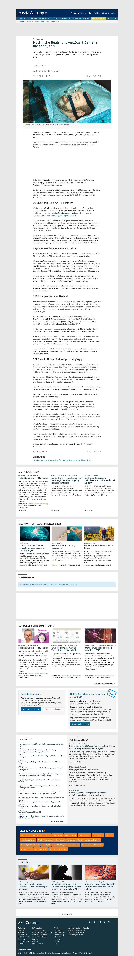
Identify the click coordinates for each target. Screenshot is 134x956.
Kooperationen (75, 18)
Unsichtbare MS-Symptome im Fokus (98, 546)
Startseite (21, 930)
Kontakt (35, 941)
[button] (113, 13)
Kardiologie (60, 840)
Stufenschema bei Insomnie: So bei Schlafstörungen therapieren (41, 798)
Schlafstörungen (61, 460)
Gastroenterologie (45, 840)
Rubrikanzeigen (59, 935)
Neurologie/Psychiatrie (77, 460)
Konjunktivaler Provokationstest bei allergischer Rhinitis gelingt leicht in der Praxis (66, 480)
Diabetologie (98, 835)
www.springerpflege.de (76, 933)
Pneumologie (73, 845)
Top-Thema (57, 835)
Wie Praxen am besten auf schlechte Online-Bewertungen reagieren (33, 887)
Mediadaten (58, 930)
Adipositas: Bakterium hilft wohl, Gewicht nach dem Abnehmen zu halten (100, 887)
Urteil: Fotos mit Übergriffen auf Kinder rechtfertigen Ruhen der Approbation (41, 745)
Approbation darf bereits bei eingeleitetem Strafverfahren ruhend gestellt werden (39, 787)
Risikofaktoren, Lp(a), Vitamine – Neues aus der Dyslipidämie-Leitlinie (40, 807)
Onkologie (46, 845)
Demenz (51, 460)
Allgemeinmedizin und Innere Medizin (35, 835)
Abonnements (59, 937)
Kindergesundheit (75, 840)
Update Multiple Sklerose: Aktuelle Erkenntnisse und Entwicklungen (32, 548)
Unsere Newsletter (31, 830)
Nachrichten (24, 18)
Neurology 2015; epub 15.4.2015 (63, 216)
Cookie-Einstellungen (39, 937)
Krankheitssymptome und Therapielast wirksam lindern (65, 649)
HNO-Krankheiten (40, 460)
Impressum (36, 939)
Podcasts (55, 18)
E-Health (109, 835)
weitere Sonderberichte (105, 684)
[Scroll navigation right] (115, 18)
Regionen (86, 18)
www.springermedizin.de (77, 930)
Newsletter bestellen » (80, 724)
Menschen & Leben (92, 840)
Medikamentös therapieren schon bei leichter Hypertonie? (39, 802)
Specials (64, 18)
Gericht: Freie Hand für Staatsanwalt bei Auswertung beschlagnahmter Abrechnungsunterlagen (37, 751)
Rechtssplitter (26, 849)
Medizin (34, 18)
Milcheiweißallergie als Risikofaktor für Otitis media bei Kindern (100, 480)
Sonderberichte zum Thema (35, 626)
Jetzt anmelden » (31, 709)
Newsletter (58, 941)
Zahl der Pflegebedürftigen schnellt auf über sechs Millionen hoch (39, 763)
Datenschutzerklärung (40, 935)
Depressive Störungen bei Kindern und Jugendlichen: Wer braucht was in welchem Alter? (66, 887)
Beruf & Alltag (70, 835)
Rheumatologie (41, 849)
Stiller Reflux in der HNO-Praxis (33, 478)
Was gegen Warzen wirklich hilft (29, 812)
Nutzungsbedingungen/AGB (42, 933)
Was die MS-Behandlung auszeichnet (63, 546)
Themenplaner (59, 933)
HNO (89, 460)
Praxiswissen (44, 18)
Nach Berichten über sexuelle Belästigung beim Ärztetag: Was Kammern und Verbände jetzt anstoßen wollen (40, 775)
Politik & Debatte (98, 18)
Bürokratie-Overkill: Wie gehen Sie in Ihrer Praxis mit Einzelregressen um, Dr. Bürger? (92, 747)
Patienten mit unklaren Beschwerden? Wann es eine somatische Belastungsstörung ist (41, 817)
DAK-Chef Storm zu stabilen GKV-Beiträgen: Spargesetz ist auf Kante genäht (40, 769)
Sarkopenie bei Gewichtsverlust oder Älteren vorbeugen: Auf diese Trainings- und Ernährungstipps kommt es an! (39, 793)
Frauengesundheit (28, 840)
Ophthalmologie (59, 845)
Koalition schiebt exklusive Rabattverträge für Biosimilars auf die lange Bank (41, 757)
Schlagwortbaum (38, 930)
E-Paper (57, 939)
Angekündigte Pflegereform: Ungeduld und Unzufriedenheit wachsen (39, 781)
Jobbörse (21, 944)
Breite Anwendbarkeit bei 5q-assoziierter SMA (98, 649)
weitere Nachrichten (58, 822)
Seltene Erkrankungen (58, 849)
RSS (55, 944)
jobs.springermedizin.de (76, 935)
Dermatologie (84, 835)
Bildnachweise (37, 944)
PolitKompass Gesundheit (92, 845)
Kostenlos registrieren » (54, 709)
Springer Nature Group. (62, 953)
